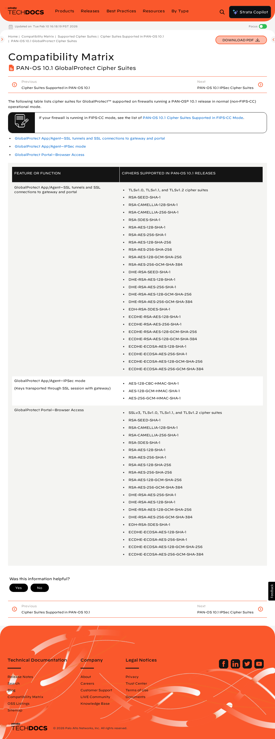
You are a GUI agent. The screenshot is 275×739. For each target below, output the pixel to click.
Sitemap (15, 710)
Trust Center (136, 683)
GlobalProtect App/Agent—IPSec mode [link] (50, 146)
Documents (135, 697)
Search (14, 683)
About (85, 676)
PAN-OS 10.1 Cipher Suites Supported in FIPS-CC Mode (193, 118)
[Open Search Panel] (224, 12)
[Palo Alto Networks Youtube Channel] (259, 667)
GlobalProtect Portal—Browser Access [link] (49, 155)
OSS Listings (19, 703)
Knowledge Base (95, 703)
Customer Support (96, 690)
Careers (87, 683)
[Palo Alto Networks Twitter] (248, 667)
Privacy (132, 676)
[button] (271, 591)
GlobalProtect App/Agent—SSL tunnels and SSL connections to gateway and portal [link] (90, 138)
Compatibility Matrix (37, 36)
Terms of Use (137, 690)
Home (13, 36)
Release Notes (20, 676)
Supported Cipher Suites (77, 36)
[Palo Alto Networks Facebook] (224, 667)
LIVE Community (95, 697)
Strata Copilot (250, 12)
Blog (11, 690)
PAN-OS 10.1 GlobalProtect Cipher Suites (44, 41)
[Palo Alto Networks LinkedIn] (236, 667)
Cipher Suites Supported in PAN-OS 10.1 (132, 36)
